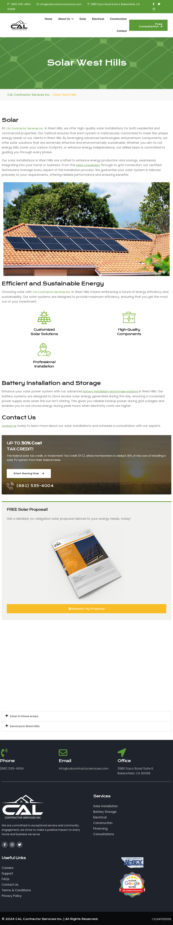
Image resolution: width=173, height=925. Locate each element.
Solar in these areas (24, 716)
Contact (122, 30)
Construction (118, 18)
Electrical (98, 18)
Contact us (9, 426)
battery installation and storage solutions (110, 391)
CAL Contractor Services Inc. (25, 128)
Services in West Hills (25, 726)
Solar (82, 18)
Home (48, 18)
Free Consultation (150, 25)
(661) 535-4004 (19, 4)
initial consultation (88, 165)
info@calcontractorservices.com (59, 4)
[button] (86, 716)
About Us (65, 18)
